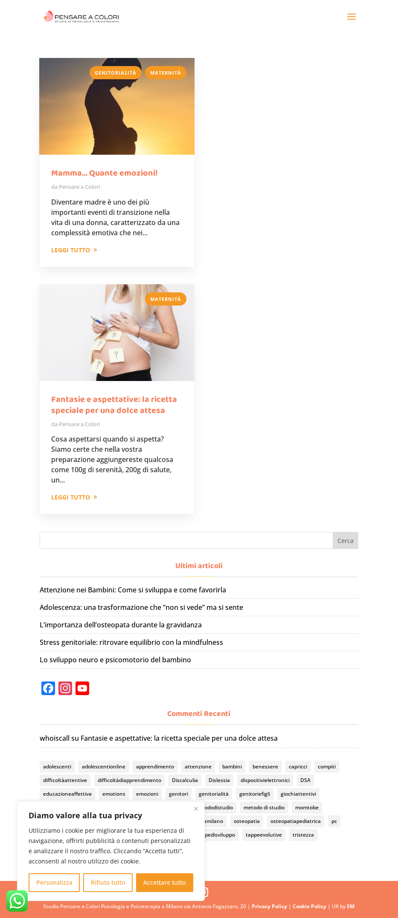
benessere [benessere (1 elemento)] (265, 766)
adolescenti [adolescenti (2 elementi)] (57, 766)
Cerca (345, 541)
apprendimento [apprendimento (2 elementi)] (155, 766)
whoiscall (55, 738)
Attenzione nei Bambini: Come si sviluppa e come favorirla (133, 590)
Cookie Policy (310, 906)
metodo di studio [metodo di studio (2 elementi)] (264, 807)
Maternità (165, 72)
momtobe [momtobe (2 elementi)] (307, 807)
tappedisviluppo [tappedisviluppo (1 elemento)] (216, 834)
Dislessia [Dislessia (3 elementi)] (219, 780)
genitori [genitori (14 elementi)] (178, 793)
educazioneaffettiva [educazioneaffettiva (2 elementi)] (67, 793)
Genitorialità (116, 72)
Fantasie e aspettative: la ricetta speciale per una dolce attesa (114, 405)
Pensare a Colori (79, 187)
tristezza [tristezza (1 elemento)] (303, 834)
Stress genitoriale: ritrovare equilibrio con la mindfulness (131, 642)
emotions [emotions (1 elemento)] (113, 793)
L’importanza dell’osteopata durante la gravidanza (121, 624)
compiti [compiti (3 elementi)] (327, 766)
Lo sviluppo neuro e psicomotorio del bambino (115, 659)
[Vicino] (196, 808)
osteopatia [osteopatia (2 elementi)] (247, 821)
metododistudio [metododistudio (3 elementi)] (214, 807)
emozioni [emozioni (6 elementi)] (147, 793)
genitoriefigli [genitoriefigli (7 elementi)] (254, 793)
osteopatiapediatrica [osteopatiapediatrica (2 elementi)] (295, 821)
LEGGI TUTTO (70, 250)
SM (350, 906)
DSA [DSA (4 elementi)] (305, 780)
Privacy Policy (270, 906)
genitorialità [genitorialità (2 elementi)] (214, 793)
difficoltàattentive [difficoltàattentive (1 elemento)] (65, 780)
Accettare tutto (164, 882)
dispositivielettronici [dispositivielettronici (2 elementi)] (265, 780)
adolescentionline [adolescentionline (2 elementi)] (103, 766)
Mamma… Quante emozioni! (104, 173)
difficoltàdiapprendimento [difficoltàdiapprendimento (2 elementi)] (129, 780)
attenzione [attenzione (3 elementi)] (198, 766)
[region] (111, 851)
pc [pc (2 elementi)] (334, 821)
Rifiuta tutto (108, 882)
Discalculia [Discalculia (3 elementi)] (185, 780)
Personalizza (54, 882)
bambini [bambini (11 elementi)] (232, 766)
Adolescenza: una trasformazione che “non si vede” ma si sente (141, 607)
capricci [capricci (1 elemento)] (298, 766)
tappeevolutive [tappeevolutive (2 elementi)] (264, 834)
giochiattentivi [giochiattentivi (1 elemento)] (298, 793)
